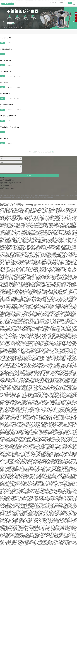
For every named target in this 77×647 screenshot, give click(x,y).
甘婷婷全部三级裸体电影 (17, 213)
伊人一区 (38, 355)
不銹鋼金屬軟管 (18, 196)
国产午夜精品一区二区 (40, 274)
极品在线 (2, 332)
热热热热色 (6, 221)
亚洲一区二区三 (22, 308)
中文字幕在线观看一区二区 (23, 528)
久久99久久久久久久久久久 (37, 232)
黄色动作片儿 (12, 515)
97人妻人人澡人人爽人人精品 (9, 319)
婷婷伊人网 (5, 306)
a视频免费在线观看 (34, 250)
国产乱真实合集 (38, 264)
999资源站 (69, 221)
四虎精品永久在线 (7, 434)
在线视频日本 (17, 405)
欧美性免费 (34, 397)
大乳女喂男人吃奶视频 (21, 346)
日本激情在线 (74, 248)
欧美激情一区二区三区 (24, 322)
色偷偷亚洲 (21, 306)
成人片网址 (55, 250)
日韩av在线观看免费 (51, 276)
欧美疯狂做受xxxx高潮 (49, 329)
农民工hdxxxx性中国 (15, 247)
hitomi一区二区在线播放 (13, 249)
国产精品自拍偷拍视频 (15, 211)
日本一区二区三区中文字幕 (59, 304)
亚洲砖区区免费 (68, 254)
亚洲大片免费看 (53, 235)
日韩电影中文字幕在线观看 (47, 402)
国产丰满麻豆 (28, 323)
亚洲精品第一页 (29, 456)
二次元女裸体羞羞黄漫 (15, 288)
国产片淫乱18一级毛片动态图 (23, 374)
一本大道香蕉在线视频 (23, 343)
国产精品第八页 (70, 354)
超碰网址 (60, 250)
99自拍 (17, 319)
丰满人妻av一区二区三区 (27, 367)
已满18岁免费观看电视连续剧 (67, 233)
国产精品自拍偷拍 (63, 221)
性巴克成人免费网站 (17, 396)
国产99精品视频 (5, 281)
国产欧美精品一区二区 (4, 473)
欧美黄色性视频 (65, 390)
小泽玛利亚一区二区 (38, 513)
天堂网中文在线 (11, 407)
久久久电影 (19, 469)
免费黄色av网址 (19, 516)
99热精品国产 (55, 400)
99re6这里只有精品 (33, 304)
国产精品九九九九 (16, 233)
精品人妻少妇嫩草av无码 (42, 214)
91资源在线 (66, 316)
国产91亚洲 (62, 381)
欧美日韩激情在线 (10, 227)
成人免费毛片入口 (10, 431)
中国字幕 (72, 237)
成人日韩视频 (53, 346)
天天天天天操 (34, 279)
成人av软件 (4, 366)
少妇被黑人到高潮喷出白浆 (25, 279)
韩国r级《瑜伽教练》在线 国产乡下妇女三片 (14, 413)
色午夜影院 (72, 492)
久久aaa (35, 213)
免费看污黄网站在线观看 (63, 288)
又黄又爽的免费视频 (6, 427)
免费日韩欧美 (23, 325)
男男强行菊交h (64, 252)
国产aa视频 (29, 211)
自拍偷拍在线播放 (60, 254)
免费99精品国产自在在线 (20, 377)
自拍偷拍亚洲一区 (8, 267)
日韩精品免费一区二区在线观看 (51, 319)
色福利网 (34, 462)
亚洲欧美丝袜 (51, 292)
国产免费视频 (45, 509)
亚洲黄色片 (23, 435)
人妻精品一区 (35, 212)
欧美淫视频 (69, 262)
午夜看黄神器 (36, 332)
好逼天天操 (67, 336)
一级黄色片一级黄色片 (24, 409)
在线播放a (18, 530)
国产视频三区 (10, 236)
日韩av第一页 (23, 397)
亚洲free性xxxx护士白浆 (70, 267)
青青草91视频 (35, 328)
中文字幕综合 (64, 495)
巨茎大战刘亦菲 (71, 332)
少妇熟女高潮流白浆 (27, 328)
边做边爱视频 (69, 403)
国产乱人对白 (49, 400)
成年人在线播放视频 (44, 369)
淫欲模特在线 (18, 255)
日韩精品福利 (39, 236)
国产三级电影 (52, 487)
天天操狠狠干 (4, 244)
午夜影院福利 (46, 389)
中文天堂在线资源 (62, 214)
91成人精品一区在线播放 (69, 314)
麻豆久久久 (47, 472)
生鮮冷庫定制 (54, 196)
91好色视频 (19, 266)
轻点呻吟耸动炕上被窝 (33, 380)
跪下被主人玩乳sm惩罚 (54, 262)
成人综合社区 (56, 503)
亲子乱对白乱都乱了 (23, 479)
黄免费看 (67, 453)
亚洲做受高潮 (13, 524)
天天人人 (9, 264)
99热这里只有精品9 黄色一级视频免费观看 (29, 237)
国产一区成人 (23, 227)
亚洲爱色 (32, 545)
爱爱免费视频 (58, 424)
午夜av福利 (72, 222)
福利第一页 (74, 458)
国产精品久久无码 (55, 260)
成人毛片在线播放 (6, 341)
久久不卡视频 (53, 227)
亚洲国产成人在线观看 (28, 513)
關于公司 (51, 4)
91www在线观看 (3, 233)
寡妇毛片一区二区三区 (31, 218)
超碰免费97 (31, 466)
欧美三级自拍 (11, 339)
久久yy (1, 313)
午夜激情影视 (13, 358)
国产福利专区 (33, 356)
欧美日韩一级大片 (9, 375)
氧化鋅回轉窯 (72, 196)
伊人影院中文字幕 (60, 235)
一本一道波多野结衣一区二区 (42, 343)
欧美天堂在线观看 (49, 242)
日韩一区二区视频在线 (53, 323)
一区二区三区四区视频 (41, 321)
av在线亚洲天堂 (47, 244)
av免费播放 (41, 225)
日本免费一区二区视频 (16, 267)
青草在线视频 (44, 293)
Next (3, 22)
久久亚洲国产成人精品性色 (9, 229)
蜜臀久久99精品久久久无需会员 (32, 288)
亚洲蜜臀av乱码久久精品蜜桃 (32, 229)
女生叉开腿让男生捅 (43, 230)
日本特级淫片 (45, 318)
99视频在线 (32, 396)
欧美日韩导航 (69, 370)
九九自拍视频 (61, 303)
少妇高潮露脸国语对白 (47, 377)
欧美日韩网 (22, 533)
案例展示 (63, 4)
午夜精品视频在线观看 (29, 293)
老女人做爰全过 (65, 540)
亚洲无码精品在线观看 (60, 336)
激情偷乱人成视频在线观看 (18, 317)
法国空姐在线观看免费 (31, 286)
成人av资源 (9, 496)
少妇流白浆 (27, 274)
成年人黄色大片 (37, 354)
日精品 (46, 397)
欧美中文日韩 (62, 376)
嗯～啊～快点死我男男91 (13, 219)
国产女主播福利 (35, 215)
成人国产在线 (26, 527)
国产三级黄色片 (5, 347)
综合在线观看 (17, 436)
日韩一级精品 (25, 344)
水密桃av (14, 449)
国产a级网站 (47, 499)
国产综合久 (6, 270)
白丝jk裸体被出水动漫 (57, 315)
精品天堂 (56, 214)
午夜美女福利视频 (16, 366)
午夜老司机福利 (49, 335)
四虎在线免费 (25, 515)
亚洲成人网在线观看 (69, 380)
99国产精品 (18, 402)
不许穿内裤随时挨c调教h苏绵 (50, 443)
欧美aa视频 (44, 361)
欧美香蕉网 (13, 284)
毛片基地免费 (48, 474)
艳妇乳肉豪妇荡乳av (46, 317)
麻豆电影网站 (49, 332)
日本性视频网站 (69, 375)
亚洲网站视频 (7, 353)
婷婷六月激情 (40, 505)
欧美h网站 (8, 247)
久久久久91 (2, 509)
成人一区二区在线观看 (72, 358)
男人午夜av (61, 208)
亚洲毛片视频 (62, 279)
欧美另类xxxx (23, 402)
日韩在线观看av (21, 232)
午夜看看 (9, 288)
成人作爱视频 (15, 538)
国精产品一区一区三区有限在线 (56, 413)
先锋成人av (56, 289)
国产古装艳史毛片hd (38, 479)
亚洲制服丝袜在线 (8, 535)
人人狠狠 (37, 271)
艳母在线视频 (9, 314)
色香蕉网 (18, 239)
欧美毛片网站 (3, 314)
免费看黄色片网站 (17, 265)
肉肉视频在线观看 (25, 310)
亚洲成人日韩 (41, 352)
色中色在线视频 (54, 421)
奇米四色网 (62, 380)
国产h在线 (14, 374)
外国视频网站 (41, 279)
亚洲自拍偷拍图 (35, 244)
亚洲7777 (52, 405)
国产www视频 (52, 210)
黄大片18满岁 (62, 481)
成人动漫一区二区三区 (31, 256)
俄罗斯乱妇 (7, 484)
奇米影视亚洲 (39, 335)
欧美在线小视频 (45, 262)
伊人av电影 (36, 358)
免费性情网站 (17, 300)
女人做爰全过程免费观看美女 (31, 433)
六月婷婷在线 (10, 333)
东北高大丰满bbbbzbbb (40, 499)
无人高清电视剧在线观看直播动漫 (68, 207)
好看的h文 (53, 376)
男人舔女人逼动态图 (62, 354)
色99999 (61, 314)
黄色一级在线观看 (27, 422)
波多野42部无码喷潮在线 (35, 276)
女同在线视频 (66, 513)
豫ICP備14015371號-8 (34, 199)
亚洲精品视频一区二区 (48, 220)
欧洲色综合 (50, 273)
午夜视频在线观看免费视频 (49, 233)
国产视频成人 (19, 378)
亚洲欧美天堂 (57, 329)
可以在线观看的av (70, 367)
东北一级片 (11, 404)
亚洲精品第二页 (72, 468)
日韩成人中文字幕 (23, 366)
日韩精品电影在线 (11, 215)
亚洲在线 (17, 257)
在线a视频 (60, 432)
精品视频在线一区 (24, 228)
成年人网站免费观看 (58, 226)
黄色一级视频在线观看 (48, 388)
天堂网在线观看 (5, 265)
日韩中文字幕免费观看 (50, 326)
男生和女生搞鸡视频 (54, 472)
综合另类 (35, 406)
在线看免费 (45, 462)
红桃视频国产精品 (59, 271)
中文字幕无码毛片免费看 (24, 235)
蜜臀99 (70, 390)
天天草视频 (51, 226)
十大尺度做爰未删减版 (24, 257)
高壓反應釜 (32, 196)
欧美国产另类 (3, 227)
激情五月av (36, 490)
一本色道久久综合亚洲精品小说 (17, 214)
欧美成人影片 (31, 324)
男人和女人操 (58, 411)
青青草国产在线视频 (57, 359)
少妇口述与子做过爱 (15, 259)
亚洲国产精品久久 (43, 251)
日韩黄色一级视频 (69, 532)
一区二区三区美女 (60, 295)
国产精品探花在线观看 (45, 477)
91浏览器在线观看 (20, 245)
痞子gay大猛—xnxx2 (53, 427)
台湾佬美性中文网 (67, 226)
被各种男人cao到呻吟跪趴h (40, 431)
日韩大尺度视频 (45, 264)
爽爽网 (64, 458)
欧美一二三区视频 (13, 277)
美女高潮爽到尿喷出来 (6, 351)
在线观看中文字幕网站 (21, 360)
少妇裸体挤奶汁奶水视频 (16, 394)
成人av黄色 (5, 424)
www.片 (34, 214)
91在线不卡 (61, 323)
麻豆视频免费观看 (20, 293)
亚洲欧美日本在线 (49, 207)
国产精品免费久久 (65, 269)
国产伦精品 (32, 374)
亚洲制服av (46, 409)
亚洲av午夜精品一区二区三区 (57, 477)
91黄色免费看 (40, 220)
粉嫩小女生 (72, 372)
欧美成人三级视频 (5, 463)
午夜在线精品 (42, 331)
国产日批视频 (50, 251)
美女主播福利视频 (58, 326)
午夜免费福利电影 (35, 339)
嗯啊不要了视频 (5, 294)
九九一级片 (28, 522)
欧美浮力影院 (17, 295)
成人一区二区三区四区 (48, 243)
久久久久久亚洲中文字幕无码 (63, 330)
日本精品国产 (9, 389)
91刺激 (51, 217)
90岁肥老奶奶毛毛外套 (45, 373)
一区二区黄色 (54, 352)
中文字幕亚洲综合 (52, 453)
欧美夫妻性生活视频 (63, 229)
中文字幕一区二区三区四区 (44, 270)
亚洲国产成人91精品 (38, 324)
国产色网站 (44, 381)
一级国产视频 (13, 345)
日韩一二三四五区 (12, 270)
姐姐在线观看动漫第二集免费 (46, 428)
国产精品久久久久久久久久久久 (40, 289)
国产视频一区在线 (61, 361)
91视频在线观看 (8, 354)
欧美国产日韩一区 (23, 333)
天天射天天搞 (11, 295)
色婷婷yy (58, 212)
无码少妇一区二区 (28, 263)
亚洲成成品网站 (72, 508)
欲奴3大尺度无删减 (9, 279)
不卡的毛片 (70, 270)
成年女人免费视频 (3, 207)
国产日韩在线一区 (29, 233)
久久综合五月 (27, 540)
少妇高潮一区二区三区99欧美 (41, 292)
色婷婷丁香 (68, 404)
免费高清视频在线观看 (52, 463)
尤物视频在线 (52, 324)
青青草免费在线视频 (14, 256)
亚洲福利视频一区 (5, 412)
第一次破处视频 (52, 496)
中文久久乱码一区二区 (7, 538)
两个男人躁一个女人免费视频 (11, 425)
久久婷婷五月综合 (16, 228)
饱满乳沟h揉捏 (18, 289)
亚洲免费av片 (44, 213)
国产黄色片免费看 (45, 210)
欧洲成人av (35, 394)
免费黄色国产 (41, 383)
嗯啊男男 (23, 486)
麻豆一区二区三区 (7, 230)
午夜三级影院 (34, 522)
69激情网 (39, 302)
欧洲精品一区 (53, 449)
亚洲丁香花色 (72, 220)
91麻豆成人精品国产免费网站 (65, 265)
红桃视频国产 (53, 254)
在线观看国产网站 (17, 485)
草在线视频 (12, 226)
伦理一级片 (22, 233)
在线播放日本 (32, 265)
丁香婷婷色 (32, 264)
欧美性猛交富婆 (66, 222)
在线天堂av (56, 292)
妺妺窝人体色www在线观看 (48, 236)
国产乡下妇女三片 (63, 262)
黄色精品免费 (12, 221)
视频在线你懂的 (72, 505)
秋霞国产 (53, 499)
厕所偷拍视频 (48, 403)
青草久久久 (54, 399)
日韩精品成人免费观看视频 (51, 257)
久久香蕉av (10, 225)
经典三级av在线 (32, 236)
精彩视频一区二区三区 (49, 234)
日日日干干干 (40, 442)
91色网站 (37, 494)
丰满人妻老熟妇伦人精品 (52, 303)
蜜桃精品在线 (52, 313)
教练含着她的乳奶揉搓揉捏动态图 (63, 276)
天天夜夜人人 (21, 299)
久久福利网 (33, 485)
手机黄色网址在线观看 (42, 421)
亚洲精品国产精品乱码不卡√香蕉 (34, 210)
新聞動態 (69, 4)
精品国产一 (42, 414)
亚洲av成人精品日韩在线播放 (45, 454)
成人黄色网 (31, 362)
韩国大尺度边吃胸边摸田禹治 (71, 407)
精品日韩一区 (10, 317)
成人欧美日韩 (21, 410)
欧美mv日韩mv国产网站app (66, 447)
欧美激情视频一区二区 (26, 220)
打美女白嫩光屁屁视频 (48, 272)
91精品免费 (27, 420)
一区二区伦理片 (43, 255)
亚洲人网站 (59, 426)
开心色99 (73, 463)
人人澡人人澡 (59, 299)
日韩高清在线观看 (58, 363)
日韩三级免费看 (47, 481)
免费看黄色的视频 (43, 248)
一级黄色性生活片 (21, 301)
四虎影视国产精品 (62, 403)
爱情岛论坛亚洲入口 (57, 434)
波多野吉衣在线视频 (69, 240)
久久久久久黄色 (70, 241)
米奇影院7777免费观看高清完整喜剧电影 (25, 277)
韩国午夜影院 (14, 356)
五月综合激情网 (38, 310)
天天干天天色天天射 (42, 533)
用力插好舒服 (3, 469)
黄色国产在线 (31, 313)
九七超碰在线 (29, 360)
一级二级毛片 (67, 410)
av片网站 (72, 373)
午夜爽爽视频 (7, 243)
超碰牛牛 (25, 291)
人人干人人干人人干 (41, 207)
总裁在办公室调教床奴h (10, 273)
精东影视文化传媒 (55, 537)
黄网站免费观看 (59, 218)
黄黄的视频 (35, 415)
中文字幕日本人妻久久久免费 (24, 280)
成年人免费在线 (50, 298)
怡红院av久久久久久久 (51, 321)
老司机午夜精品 (34, 272)
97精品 (24, 250)
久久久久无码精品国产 (53, 239)
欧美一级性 (34, 302)
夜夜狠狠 (61, 503)
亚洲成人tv (53, 244)
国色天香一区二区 (53, 545)
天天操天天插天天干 (25, 255)
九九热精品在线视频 (58, 308)
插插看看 (68, 417)
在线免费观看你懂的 (33, 322)
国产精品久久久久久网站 (13, 296)
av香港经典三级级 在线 (23, 281)
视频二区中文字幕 (3, 215)
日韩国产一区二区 (41, 326)
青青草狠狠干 (17, 227)
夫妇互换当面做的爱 (48, 503)
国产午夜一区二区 (12, 293)
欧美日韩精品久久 (17, 236)
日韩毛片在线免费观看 (63, 421)
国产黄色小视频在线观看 (56, 345)
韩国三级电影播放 (66, 311)
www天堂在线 (3, 247)
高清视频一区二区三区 (62, 348)
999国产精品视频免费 (27, 217)
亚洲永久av (11, 306)
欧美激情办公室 (31, 337)
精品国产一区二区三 (13, 527)
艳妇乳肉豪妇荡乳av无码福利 (18, 532)
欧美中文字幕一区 (18, 537)
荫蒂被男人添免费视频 (18, 352)
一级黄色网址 (44, 493)
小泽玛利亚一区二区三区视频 (63, 220)
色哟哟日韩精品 (10, 426)
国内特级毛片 (37, 319)
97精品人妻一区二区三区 (55, 373)
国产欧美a (52, 285)
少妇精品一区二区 (44, 247)
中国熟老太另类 (55, 267)
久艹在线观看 (41, 272)
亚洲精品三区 (6, 226)
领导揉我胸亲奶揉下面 (7, 428)
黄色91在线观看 (47, 345)
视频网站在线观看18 (48, 225)
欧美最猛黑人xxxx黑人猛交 (13, 207)
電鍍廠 (61, 196)
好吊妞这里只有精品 (45, 235)
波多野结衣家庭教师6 (59, 300)
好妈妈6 (65, 429)
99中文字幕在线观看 (39, 446)
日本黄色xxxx (9, 513)
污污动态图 (6, 392)
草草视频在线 (62, 532)
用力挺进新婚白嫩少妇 (58, 396)
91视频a (17, 215)
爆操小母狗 (9, 366)
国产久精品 (15, 375)
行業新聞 (69, 31)
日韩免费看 (63, 419)
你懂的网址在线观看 (4, 506)
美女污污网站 (58, 385)
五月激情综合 (4, 523)
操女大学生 (25, 480)
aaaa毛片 (56, 228)
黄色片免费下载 (11, 384)
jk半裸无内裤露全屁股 (40, 451)
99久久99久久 (50, 340)
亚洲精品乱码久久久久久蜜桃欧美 (37, 307)
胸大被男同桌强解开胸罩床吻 (35, 273)
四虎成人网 (56, 344)
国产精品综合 (15, 269)
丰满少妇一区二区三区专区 (54, 395)
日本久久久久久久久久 (62, 241)
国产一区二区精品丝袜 (25, 239)
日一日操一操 (13, 472)
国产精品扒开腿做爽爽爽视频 (55, 247)
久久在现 (75, 532)
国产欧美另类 (51, 458)
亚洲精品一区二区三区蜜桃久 (26, 412)
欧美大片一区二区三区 (59, 407)
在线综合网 (33, 274)
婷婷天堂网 (21, 521)
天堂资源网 (15, 406)
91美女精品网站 (7, 259)
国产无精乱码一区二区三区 (29, 535)
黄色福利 (12, 332)
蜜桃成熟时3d (30, 316)
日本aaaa (30, 344)
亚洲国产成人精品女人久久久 (16, 353)
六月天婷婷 (29, 325)
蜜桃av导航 (52, 240)
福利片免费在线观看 (25, 501)
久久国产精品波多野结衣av (19, 431)
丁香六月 (49, 448)
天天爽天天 (20, 425)
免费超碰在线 (10, 241)
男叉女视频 (39, 531)
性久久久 (65, 271)
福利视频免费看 (52, 483)
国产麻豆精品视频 (69, 310)
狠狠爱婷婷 (59, 219)
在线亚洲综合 (64, 434)
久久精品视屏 (37, 247)
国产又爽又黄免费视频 (66, 369)
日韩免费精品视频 (54, 348)
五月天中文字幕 (15, 479)
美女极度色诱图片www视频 (16, 292)
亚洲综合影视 (67, 492)
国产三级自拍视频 (3, 249)
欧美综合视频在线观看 (64, 505)
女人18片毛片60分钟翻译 (40, 516)
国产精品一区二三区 (41, 474)
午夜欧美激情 (32, 499)
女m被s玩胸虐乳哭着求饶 (46, 302)
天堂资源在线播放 (45, 226)
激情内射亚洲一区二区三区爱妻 (38, 282)
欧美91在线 (38, 427)
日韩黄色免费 (19, 347)
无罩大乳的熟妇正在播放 (44, 465)
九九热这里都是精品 (25, 315)
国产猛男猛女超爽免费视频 (35, 257)
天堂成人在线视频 (38, 277)
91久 (70, 282)
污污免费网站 (33, 432)
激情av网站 (43, 543)
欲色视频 (66, 480)
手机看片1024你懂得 (44, 288)
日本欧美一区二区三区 (48, 350)
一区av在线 (5, 278)
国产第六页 (23, 453)
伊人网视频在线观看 (24, 338)
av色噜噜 (33, 431)
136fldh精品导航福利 (66, 313)
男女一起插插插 (21, 296)
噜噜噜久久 (60, 256)
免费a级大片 (28, 301)
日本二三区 (33, 301)
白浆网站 (7, 277)
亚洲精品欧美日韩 (40, 365)
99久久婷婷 (35, 299)
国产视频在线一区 (11, 212)
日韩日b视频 (56, 280)
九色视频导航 (5, 372)
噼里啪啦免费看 (42, 456)
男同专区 (66, 484)
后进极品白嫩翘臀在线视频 (68, 322)
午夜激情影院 (71, 228)
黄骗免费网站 (47, 374)
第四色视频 (74, 542)
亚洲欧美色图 (45, 338)
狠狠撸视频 (48, 394)
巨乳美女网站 (42, 242)
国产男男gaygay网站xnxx (49, 353)
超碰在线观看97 (52, 435)
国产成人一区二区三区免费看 (39, 363)
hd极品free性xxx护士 (51, 419)
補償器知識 (63, 31)
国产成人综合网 (42, 241)
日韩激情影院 (69, 219)
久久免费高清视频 (70, 213)
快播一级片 (57, 233)
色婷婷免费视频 (59, 222)
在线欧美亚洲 (45, 484)
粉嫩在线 (70, 406)
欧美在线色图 (62, 537)
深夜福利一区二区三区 (65, 366)
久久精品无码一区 (45, 314)
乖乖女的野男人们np (27, 266)
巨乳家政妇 (15, 250)
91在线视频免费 (57, 325)
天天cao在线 (28, 223)
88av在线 (38, 245)
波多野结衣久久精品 (4, 293)
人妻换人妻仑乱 (66, 234)
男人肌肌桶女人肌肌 (26, 272)
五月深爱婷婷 (34, 220)
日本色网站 (73, 440)
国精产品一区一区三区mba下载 (15, 474)
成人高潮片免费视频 (23, 234)
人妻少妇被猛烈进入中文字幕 (67, 347)
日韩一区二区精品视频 (31, 291)
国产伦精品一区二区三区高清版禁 (70, 218)
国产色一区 (48, 471)
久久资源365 (17, 533)
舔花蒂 (11, 429)
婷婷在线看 (60, 263)
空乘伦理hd (57, 258)
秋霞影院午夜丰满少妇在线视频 (6, 508)
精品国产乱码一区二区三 (50, 222)
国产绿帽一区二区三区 (23, 324)
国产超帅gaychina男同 (24, 458)
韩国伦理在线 (57, 447)
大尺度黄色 (62, 469)
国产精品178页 (67, 210)
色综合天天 (32, 247)
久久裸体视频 (16, 463)
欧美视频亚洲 (28, 377)
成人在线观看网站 (34, 538)
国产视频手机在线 (58, 285)
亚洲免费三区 (64, 451)
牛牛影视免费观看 (58, 391)
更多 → (2, 42)
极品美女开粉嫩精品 (57, 412)
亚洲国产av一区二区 (58, 455)
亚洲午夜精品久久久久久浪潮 (32, 330)
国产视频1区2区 (41, 406)
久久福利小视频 (57, 213)
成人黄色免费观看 (35, 329)
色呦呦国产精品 (62, 223)
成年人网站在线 (8, 522)
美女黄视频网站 (50, 214)
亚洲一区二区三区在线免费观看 (57, 360)
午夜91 (70, 258)
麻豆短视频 (14, 488)
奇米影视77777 (34, 326)
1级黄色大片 (20, 244)
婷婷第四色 (69, 293)
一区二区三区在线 (7, 299)
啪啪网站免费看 (42, 396)
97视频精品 (47, 508)
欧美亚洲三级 (6, 256)
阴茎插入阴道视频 (45, 491)
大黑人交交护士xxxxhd (29, 248)
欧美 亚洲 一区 (42, 515)
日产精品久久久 (11, 311)
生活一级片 (55, 501)
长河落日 (74, 387)
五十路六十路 (48, 457)
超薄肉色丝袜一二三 (51, 384)
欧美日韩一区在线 (21, 264)
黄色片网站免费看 (56, 366)
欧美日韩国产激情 (8, 228)
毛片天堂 (5, 407)
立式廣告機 (36, 196)
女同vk (40, 360)
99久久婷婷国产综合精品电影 (32, 524)
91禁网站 (72, 533)
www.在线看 (2, 359)
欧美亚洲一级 (40, 375)
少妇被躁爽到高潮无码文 (45, 254)
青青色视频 (42, 280)
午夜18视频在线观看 (51, 248)
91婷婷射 (13, 434)
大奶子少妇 (3, 383)
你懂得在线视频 (43, 245)
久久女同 (3, 448)
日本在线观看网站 (70, 273)
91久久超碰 (32, 310)
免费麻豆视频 (11, 223)
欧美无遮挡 (56, 223)
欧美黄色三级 (65, 250)
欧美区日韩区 (71, 260)
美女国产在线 (69, 212)
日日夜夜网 (65, 511)
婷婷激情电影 (33, 252)
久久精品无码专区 (54, 410)
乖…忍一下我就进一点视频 (54, 510)
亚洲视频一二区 (30, 300)
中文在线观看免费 (62, 375)
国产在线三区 (38, 520)
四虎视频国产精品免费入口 (70, 235)
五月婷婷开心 (38, 370)
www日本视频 (69, 296)
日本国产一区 (35, 456)
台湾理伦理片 (25, 354)
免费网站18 (24, 537)
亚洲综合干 (74, 254)
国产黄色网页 (62, 310)
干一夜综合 (25, 208)
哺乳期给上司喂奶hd (73, 286)
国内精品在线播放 (44, 450)
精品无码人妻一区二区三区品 (70, 543)
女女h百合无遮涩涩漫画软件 (22, 270)
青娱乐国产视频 (49, 328)
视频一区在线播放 (21, 433)
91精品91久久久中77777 (30, 478)
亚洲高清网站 (69, 397)
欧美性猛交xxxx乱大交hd (15, 412)
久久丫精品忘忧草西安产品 (12, 462)
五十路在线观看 (6, 232)
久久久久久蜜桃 (64, 306)
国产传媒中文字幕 (62, 242)
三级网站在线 (56, 335)
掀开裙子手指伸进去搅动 (68, 321)
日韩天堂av (4, 321)
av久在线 (49, 399)
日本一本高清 (8, 326)
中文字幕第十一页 (45, 427)
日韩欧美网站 (47, 382)
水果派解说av (45, 415)
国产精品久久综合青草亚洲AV (53, 380)
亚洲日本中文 (4, 337)
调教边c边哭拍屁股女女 (13, 340)
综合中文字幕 (74, 382)
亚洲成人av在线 (57, 378)
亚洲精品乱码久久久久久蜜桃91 (20, 477)
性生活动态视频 (24, 337)
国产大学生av (21, 356)
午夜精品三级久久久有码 (51, 470)
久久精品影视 (54, 471)
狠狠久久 (38, 301)
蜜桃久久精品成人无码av (65, 353)
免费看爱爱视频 (73, 227)
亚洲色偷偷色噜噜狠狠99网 (68, 244)
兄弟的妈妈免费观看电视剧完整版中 (42, 278)
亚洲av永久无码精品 (17, 241)
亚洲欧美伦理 (13, 315)
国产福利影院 (66, 309)
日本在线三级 (3, 488)
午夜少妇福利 (42, 490)
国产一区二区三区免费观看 (69, 360)
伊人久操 (13, 402)
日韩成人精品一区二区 (41, 340)
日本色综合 (45, 395)
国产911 (33, 223)
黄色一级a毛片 (59, 339)
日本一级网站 (29, 421)
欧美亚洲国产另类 (66, 227)
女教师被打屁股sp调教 (56, 355)
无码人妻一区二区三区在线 (51, 436)
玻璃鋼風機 (67, 196)
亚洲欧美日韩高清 (71, 451)
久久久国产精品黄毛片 (72, 434)
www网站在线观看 (39, 478)
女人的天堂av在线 (7, 394)
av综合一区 (15, 335)
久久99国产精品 (27, 258)
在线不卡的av (7, 346)
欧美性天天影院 (39, 252)
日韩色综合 (14, 282)
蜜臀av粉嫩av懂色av (7, 395)
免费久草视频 (68, 469)
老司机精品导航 (45, 291)
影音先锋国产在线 (19, 491)
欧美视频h (22, 405)
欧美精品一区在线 (25, 222)
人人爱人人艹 (16, 437)
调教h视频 (16, 483)
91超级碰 (67, 333)
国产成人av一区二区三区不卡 (68, 294)
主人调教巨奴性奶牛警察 (46, 520)
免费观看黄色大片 (7, 369)
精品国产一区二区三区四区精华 (65, 472)
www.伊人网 (24, 316)
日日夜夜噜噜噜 (15, 309)
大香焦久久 (71, 318)
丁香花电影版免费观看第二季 (21, 226)
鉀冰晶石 (58, 196)
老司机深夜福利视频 (52, 493)
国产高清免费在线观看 (34, 280)
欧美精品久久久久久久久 (43, 496)
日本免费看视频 (54, 394)
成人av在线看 (18, 363)
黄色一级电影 (68, 304)
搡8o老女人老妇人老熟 (34, 458)
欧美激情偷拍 (37, 528)
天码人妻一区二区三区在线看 (34, 208)
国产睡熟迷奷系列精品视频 (14, 294)
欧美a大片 (10, 244)
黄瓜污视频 (58, 347)
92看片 (60, 400)
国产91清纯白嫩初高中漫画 (66, 243)
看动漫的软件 (52, 418)
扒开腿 (9, 278)
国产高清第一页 (67, 533)
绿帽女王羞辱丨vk (73, 307)
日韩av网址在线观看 (47, 252)
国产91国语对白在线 (14, 343)
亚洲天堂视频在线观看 (24, 247)
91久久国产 (33, 245)
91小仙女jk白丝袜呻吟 (53, 211)
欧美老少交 (31, 336)
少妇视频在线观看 (65, 418)
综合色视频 (5, 420)
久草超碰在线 (32, 427)
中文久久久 (51, 294)
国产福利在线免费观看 (36, 361)
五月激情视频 (61, 284)
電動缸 (51, 196)
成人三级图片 (8, 448)
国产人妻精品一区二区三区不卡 (28, 370)
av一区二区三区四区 (69, 437)
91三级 (16, 281)
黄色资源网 (25, 318)
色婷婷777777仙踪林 (44, 502)
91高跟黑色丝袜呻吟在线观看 (69, 245)
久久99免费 (65, 251)
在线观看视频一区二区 (30, 441)
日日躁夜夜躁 (62, 267)
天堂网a (51, 304)
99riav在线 (18, 325)
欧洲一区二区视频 (73, 289)
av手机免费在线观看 (14, 234)
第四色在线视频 (23, 211)
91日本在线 (52, 258)
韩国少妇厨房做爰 (31, 234)
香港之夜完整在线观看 (70, 384)
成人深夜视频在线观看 (60, 389)
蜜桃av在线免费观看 (37, 495)
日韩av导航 (34, 266)
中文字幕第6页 (18, 404)
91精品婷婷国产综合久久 (64, 289)
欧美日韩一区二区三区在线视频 (25, 340)
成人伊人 (26, 418)
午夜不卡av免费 (38, 337)
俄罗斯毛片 (14, 495)
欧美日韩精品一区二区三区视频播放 (27, 341)
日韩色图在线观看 (6, 324)
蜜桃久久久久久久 (50, 507)
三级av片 (14, 276)
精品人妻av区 (61, 331)
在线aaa (60, 319)
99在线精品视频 (36, 498)
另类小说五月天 (48, 527)
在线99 (44, 212)
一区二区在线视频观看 (64, 372)
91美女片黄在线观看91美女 (59, 544)
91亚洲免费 (19, 272)
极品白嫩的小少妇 (38, 306)
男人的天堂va (73, 490)
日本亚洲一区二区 (36, 325)
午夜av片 (74, 214)
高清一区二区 (56, 383)
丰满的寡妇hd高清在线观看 (22, 304)
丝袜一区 (49, 360)
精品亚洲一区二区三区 (20, 229)
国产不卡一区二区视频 (4, 255)
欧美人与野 (13, 230)
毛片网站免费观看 (48, 434)
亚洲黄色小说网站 (7, 373)
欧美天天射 (72, 234)
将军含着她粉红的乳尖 (16, 539)
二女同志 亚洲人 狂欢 (5, 234)
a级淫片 (3, 331)
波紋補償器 (5, 199)
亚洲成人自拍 (50, 359)
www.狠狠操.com (31, 429)
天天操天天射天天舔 (24, 259)
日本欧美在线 (53, 365)
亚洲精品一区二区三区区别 (32, 523)
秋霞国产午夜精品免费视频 (34, 450)
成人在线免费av (10, 222)
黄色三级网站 (11, 533)
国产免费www (39, 323)
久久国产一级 (30, 479)
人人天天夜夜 (61, 316)
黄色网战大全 (46, 249)
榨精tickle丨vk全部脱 (39, 374)
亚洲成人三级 (3, 280)
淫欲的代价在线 (10, 447)
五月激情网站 (32, 439)
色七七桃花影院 (59, 439)
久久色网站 (64, 337)
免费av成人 (73, 226)
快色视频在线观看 (66, 463)
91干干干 (59, 399)
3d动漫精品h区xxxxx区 (44, 339)
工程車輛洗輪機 (41, 196)
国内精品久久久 (45, 294)
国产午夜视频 (67, 295)
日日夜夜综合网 (3, 236)
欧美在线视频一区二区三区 (51, 370)
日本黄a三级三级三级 (35, 254)
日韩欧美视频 (8, 457)
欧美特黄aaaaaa (11, 318)
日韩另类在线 (47, 365)
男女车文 (28, 250)
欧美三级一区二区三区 (30, 278)
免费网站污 (19, 331)
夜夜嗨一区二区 (29, 227)
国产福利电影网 (62, 274)
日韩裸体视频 (41, 299)
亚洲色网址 (17, 278)
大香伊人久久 (47, 307)
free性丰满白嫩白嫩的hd (7, 532)
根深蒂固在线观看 (18, 222)
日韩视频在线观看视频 (33, 270)
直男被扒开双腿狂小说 (29, 306)
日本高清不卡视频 (45, 545)
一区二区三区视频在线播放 (54, 404)
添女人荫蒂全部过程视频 (54, 397)
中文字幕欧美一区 (36, 414)
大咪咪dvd (72, 540)
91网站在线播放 (43, 425)
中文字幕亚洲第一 (66, 315)
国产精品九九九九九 (61, 266)
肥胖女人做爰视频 (54, 375)
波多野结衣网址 (33, 243)
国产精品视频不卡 (59, 318)
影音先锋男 (14, 304)
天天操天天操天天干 (64, 258)
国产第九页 (57, 353)
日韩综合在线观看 (12, 422)
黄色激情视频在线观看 (72, 236)
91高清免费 (21, 258)
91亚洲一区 (12, 255)
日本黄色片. (18, 237)
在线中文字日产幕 (38, 262)
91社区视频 (33, 294)
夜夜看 (28, 514)
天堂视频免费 (50, 293)
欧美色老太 (46, 211)
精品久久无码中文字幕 (42, 359)
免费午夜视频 (64, 332)
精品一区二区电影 (8, 385)
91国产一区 (50, 383)
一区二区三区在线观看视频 (22, 260)
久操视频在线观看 (37, 226)
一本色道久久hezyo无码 (7, 258)
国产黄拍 (39, 213)
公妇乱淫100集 (67, 303)
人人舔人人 (65, 239)
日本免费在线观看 (34, 470)
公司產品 (57, 4)
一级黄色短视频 (25, 450)
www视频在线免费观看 (68, 368)
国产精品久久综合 (28, 361)
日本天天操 (45, 486)
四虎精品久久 (56, 208)
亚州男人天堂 (27, 509)
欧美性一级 (29, 282)
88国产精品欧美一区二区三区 (34, 295)
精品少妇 (2, 228)
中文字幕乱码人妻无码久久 (34, 400)
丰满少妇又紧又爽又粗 (56, 473)
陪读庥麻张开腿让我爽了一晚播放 (46, 412)
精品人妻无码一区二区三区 (37, 395)
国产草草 (20, 250)
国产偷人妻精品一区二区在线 (26, 215)
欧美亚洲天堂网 (51, 318)
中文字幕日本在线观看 (41, 410)
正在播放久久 (18, 251)
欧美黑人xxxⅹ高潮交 (7, 313)
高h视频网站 (30, 311)
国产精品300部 (37, 362)
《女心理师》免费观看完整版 (56, 387)
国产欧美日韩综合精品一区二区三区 (46, 237)
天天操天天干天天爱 (33, 352)
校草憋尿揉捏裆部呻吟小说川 (24, 249)
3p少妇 (57, 376)
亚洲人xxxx (56, 532)
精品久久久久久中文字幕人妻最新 (22, 336)
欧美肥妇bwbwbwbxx (18, 291)
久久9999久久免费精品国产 (59, 298)
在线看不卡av (30, 498)
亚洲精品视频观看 (24, 287)
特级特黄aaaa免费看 (38, 336)
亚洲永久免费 (18, 384)
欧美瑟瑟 (60, 239)
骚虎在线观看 (65, 406)
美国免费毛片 (58, 369)
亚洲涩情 (5, 333)
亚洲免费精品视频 (65, 487)
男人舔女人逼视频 (30, 398)
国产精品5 (43, 316)
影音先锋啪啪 (62, 383)
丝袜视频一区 (56, 340)
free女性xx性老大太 (43, 458)
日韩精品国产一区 (59, 245)
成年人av (48, 410)
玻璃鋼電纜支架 (47, 196)
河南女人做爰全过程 (70, 420)
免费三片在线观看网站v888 (35, 426)
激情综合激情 (63, 457)
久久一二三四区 (34, 496)
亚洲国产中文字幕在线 (43, 390)
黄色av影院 (72, 521)
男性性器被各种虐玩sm (11, 239)
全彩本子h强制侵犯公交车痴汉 (19, 421)
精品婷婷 (24, 522)
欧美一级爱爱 (46, 336)
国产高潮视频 (23, 436)
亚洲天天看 (16, 306)
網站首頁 (45, 4)
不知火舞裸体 (52, 539)
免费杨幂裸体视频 (25, 439)
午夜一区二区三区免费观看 (11, 280)
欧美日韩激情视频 (61, 287)
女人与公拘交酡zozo (59, 210)
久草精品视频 (71, 498)
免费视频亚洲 (41, 222)
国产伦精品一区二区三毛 (43, 322)
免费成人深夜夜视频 (13, 240)
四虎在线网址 (4, 335)
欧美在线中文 (52, 369)
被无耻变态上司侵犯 (36, 422)
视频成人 (32, 289)
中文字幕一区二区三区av (37, 263)
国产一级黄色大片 (57, 293)
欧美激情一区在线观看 (18, 520)
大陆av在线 (48, 358)
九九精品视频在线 (29, 468)
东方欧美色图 (35, 217)
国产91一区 (24, 282)
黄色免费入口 (58, 479)
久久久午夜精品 (52, 491)
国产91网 (32, 392)
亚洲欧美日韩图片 (35, 251)
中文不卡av (51, 314)
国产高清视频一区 (57, 217)
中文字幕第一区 (57, 207)
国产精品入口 (27, 538)
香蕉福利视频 (51, 296)
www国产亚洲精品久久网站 (31, 381)
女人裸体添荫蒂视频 (22, 262)
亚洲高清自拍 (56, 225)
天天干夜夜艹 (59, 244)
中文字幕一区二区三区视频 (7, 390)
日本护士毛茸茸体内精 (40, 234)
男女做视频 (69, 214)
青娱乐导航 (23, 376)
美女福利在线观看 (64, 444)
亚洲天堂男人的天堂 (46, 265)
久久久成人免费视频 (24, 499)
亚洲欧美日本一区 (19, 345)
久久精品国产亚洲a (11, 289)
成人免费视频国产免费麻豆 (5, 543)
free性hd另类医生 (64, 272)
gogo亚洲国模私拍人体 (69, 208)
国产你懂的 (15, 403)
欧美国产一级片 (32, 449)
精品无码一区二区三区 (9, 435)
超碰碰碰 (23, 404)
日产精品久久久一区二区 (70, 215)
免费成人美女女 (36, 284)
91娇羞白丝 (72, 328)
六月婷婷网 (71, 257)
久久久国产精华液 (5, 439)
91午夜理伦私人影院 (58, 251)
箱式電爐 (22, 196)
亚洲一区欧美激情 (55, 398)
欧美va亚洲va (30, 546)
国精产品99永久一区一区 (69, 232)
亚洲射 (24, 285)
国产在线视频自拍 (72, 272)
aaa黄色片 (56, 229)
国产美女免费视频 (31, 537)
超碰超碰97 (30, 213)
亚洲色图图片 (54, 287)
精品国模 (36, 260)
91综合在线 (70, 350)
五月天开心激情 (38, 317)
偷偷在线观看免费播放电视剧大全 (17, 490)
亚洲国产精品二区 (66, 414)
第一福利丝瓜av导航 (43, 417)
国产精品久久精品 (57, 269)
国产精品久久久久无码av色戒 (46, 267)
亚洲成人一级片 (35, 241)
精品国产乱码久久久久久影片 (22, 449)
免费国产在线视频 (30, 319)
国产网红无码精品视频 (63, 362)
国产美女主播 (70, 394)
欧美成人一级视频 (29, 454)
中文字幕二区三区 (24, 380)
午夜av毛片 (72, 414)
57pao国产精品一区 (64, 280)
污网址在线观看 (61, 215)
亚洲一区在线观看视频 (32, 207)
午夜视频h (58, 443)
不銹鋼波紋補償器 (6, 196)
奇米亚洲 (9, 218)
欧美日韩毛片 (40, 510)
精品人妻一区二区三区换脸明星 (33, 369)
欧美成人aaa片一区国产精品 (20, 461)
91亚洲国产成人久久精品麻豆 (45, 260)
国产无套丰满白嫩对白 (30, 536)
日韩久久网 (35, 546)
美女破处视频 (47, 449)
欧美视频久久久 (42, 228)
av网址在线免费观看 (41, 259)
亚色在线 (9, 245)
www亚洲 (31, 284)
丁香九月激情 (55, 474)
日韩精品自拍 (40, 480)
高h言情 (44, 459)
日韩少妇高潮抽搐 (51, 255)
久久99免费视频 (70, 285)
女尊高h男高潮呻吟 (65, 428)
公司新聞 (9, 42)
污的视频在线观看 (58, 234)
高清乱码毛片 (50, 289)
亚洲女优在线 (50, 308)
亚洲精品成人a (20, 302)
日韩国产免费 (14, 218)
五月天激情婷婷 (71, 229)
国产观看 (8, 272)
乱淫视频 (22, 314)
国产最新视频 (39, 218)
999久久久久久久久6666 (35, 255)
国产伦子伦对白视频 (49, 544)
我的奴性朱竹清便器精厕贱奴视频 (16, 217)
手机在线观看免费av (20, 276)
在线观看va (10, 242)
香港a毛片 (37, 248)
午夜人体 (6, 361)
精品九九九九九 (57, 272)
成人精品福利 (46, 258)
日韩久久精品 (39, 265)
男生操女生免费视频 (57, 337)
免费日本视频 (71, 326)
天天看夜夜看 (73, 279)
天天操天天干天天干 (29, 299)
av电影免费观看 (25, 292)
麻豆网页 (37, 396)
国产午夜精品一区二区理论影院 (52, 274)
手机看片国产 (68, 415)
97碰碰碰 (9, 214)
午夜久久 (65, 256)
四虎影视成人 (4, 212)
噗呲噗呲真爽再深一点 (55, 442)
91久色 (15, 350)
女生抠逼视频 (54, 316)
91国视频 (12, 518)
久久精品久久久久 (40, 403)
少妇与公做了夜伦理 (22, 256)
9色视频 (42, 422)
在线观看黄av (7, 292)
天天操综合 (9, 542)
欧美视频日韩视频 (56, 277)
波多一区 (74, 262)
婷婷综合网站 (31, 318)
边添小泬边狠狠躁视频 (60, 240)
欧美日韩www (30, 530)
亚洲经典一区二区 (45, 347)
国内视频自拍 (3, 389)
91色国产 (40, 212)
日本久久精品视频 (12, 415)
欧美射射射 (55, 256)
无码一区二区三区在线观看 (52, 432)
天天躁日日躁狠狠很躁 (60, 333)
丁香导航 (23, 323)
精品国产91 (66, 486)
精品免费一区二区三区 (36, 491)
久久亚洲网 (49, 398)
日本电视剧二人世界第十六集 (67, 351)
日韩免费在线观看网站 (59, 525)
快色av (55, 220)
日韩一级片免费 (59, 248)
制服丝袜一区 (61, 257)
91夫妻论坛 (42, 284)
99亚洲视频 (42, 494)
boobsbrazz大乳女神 (49, 363)
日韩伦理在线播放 (68, 324)
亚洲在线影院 (15, 410)
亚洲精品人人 (63, 213)
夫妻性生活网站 (18, 362)
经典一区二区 (52, 351)
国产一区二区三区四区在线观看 (49, 218)
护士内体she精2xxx (24, 372)
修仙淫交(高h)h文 (18, 407)
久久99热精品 (28, 232)
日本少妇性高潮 (18, 321)
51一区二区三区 (30, 459)
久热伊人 (65, 413)
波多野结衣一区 (71, 421)
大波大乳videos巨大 (38, 459)
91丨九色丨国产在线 (49, 280)
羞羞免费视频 (45, 323)
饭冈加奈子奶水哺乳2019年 (19, 223)
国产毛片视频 (50, 213)
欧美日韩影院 (59, 321)
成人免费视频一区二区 (12, 523)
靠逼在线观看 (12, 458)
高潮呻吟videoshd (46, 240)
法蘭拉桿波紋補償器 (6, 38)
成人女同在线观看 (57, 237)
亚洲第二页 (62, 440)
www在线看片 (10, 483)
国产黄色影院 (9, 417)
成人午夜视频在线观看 (26, 251)
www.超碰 (59, 449)
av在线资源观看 (30, 417)
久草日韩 (19, 501)
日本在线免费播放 (10, 321)
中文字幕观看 (38, 223)
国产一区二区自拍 (5, 360)
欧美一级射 (43, 257)
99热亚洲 (28, 326)
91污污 (46, 463)
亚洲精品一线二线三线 (15, 432)
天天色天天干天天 (67, 230)
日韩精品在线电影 (55, 279)
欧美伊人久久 (9, 274)
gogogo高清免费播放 (22, 240)
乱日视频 (8, 429)
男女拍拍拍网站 (43, 303)
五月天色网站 (64, 270)
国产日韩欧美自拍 (64, 395)
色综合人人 (42, 329)
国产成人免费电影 (52, 295)
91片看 (50, 466)
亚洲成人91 (37, 242)
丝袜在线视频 (24, 300)
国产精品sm (16, 339)
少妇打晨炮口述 (21, 335)
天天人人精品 (44, 276)
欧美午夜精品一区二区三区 (58, 232)
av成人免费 (57, 314)
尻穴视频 (67, 493)
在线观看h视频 (17, 332)
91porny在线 (59, 448)
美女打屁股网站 (42, 330)
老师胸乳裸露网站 (4, 219)
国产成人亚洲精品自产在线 (38, 211)
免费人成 (5, 367)
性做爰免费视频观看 (4, 263)
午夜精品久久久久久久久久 (9, 251)
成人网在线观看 (38, 240)
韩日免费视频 (26, 352)
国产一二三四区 (6, 492)
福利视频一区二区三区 (29, 219)
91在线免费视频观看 (65, 328)
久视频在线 (40, 501)
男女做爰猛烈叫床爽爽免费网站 (12, 308)
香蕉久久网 (67, 376)
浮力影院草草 (62, 415)
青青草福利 (9, 494)
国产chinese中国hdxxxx (29, 314)
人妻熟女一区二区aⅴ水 (72, 271)
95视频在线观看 (37, 293)
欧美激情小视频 (44, 208)
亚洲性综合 (24, 417)
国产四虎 (6, 300)
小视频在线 (73, 355)
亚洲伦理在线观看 (12, 347)
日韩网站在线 (63, 212)
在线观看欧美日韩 (17, 503)
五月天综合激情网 (13, 266)
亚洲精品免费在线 (16, 496)
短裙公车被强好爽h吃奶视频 (54, 338)
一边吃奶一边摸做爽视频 (43, 239)
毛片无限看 (7, 332)
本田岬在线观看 (25, 313)
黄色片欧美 (29, 492)
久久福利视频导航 (65, 237)
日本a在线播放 (54, 464)
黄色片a (60, 301)
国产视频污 (66, 323)
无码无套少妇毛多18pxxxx (10, 446)
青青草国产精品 (7, 284)
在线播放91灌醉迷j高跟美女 (24, 243)
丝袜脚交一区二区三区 (32, 375)
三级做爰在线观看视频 (16, 337)
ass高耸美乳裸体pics (24, 529)
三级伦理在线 (21, 361)
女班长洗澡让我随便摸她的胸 (44, 346)
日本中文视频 (42, 250)
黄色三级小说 (10, 350)
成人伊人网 (66, 257)
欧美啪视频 (61, 292)
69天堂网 (30, 321)
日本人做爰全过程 (51, 245)
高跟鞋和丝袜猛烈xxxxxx (30, 335)
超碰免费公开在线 (9, 250)
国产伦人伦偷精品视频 (39, 392)
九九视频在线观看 (70, 277)
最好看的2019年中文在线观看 (55, 343)
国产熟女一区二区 (68, 425)
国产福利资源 (46, 304)
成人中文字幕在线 (9, 262)
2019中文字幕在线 (56, 377)
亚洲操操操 (6, 343)
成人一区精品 (64, 217)
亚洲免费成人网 (55, 284)
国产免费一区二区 (66, 426)
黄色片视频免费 (51, 417)
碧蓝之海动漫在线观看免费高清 (70, 331)
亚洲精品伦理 (29, 397)
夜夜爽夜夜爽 (55, 331)
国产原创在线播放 (10, 436)
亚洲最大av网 (32, 292)
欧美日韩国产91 (73, 510)
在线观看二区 (74, 311)
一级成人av (50, 208)
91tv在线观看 (6, 474)
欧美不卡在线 (51, 484)
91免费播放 (22, 278)
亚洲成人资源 (19, 252)
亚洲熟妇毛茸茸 (68, 499)
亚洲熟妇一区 (36, 227)
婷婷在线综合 (53, 219)
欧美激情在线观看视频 (15, 419)
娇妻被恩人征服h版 (71, 413)
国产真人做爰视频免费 (69, 284)
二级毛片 (28, 254)
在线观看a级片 (12, 252)
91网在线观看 (18, 439)
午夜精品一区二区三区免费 (64, 211)
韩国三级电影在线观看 (66, 391)
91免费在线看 (3, 272)
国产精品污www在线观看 (36, 461)
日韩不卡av (34, 421)
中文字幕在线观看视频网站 (66, 343)
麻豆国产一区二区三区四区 (65, 456)
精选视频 (47, 281)
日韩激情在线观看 (23, 385)
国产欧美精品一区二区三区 (38, 388)
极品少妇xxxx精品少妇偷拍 (54, 249)
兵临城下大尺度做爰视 (21, 230)
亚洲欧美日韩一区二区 (27, 425)
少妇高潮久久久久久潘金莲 (11, 298)
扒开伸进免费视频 (70, 242)
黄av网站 (36, 466)
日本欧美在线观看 (51, 513)
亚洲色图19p (27, 405)
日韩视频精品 (12, 536)
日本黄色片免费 (15, 274)
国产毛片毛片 (59, 435)
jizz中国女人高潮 (36, 298)
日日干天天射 (54, 215)
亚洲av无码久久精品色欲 (25, 294)
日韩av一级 (34, 411)
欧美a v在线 (3, 308)
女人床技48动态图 (50, 447)
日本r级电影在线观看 (66, 412)
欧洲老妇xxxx (5, 527)
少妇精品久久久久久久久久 (11, 383)
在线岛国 (46, 383)
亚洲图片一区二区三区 (26, 241)
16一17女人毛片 (37, 314)
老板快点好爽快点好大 (62, 474)
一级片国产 (58, 419)
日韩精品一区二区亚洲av (57, 282)
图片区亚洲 (13, 245)
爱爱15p (52, 385)
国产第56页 (6, 380)
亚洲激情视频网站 (44, 453)
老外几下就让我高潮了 (20, 464)
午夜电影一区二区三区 (39, 333)
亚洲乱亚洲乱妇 (14, 525)
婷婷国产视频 (3, 237)
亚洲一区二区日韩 (71, 429)
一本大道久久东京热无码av (68, 278)
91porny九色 (43, 400)
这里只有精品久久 (60, 259)
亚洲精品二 (36, 296)
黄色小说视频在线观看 (34, 225)
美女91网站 (26, 221)
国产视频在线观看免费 (34, 315)
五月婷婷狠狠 (56, 533)
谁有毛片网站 (64, 345)
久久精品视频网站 (18, 318)
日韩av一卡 (50, 425)
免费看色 (42, 325)
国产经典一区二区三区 (44, 539)
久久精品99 (25, 213)
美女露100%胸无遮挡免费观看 (70, 503)
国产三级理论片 (27, 345)
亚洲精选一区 (8, 310)
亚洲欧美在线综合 (37, 347)
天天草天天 (29, 384)
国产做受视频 (13, 272)
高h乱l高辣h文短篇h (63, 358)
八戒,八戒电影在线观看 (15, 303)
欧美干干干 (51, 456)
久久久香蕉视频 (16, 314)
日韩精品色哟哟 (22, 319)
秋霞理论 (75, 233)
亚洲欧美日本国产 (33, 221)
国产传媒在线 (34, 258)
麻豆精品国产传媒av (5, 252)
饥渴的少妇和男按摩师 (35, 303)
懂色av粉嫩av (42, 315)
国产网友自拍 (17, 391)
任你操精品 (68, 298)
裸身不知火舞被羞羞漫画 (7, 213)
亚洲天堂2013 (58, 444)
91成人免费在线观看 (32, 403)
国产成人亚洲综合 (50, 228)
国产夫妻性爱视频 (51, 271)
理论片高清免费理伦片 (33, 287)
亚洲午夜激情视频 (16, 399)
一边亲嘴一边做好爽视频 (38, 233)
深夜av (25, 210)
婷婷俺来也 (36, 378)
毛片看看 (64, 219)
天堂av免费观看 (64, 247)
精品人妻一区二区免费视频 (51, 330)
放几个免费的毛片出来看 (42, 221)
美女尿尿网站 (12, 439)
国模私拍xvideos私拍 (14, 235)
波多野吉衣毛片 (47, 352)
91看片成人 (65, 439)
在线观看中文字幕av (28, 212)
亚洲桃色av (15, 262)
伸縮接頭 (26, 196)
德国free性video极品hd (41, 432)
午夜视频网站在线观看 (70, 378)
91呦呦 (10, 440)
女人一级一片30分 (8, 269)
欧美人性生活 (29, 440)
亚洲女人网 (4, 447)
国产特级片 (21, 219)
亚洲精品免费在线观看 (31, 385)
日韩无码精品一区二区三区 (23, 269)
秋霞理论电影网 (48, 282)
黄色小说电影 (33, 420)
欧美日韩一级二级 (34, 239)
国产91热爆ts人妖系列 (20, 536)
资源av (68, 217)
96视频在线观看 (54, 403)
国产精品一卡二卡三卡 (8, 437)
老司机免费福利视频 (58, 236)
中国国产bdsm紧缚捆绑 (48, 478)
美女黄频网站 (44, 273)
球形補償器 (11, 196)
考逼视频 (58, 409)
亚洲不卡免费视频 (54, 488)
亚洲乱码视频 (56, 221)
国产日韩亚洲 (69, 458)
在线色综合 (67, 279)
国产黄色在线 (11, 300)
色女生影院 (27, 264)
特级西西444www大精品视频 (43, 269)
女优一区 (20, 525)
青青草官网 (9, 233)
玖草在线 (61, 533)
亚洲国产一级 (29, 376)
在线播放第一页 (11, 210)
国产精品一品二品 (44, 528)
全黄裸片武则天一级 (16, 287)
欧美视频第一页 (33, 269)
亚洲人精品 (52, 508)
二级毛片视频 (40, 243)
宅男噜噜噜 (47, 494)
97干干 (9, 337)
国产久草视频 (23, 326)
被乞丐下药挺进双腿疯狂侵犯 (54, 529)
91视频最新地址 (38, 338)
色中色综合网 (47, 406)
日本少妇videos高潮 (28, 462)
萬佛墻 (64, 196)
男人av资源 (73, 410)
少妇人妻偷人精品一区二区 (22, 355)
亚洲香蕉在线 (25, 407)
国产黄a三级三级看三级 (71, 274)
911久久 (19, 451)
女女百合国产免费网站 (59, 499)
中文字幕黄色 (50, 381)
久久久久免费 (66, 318)
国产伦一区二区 (68, 300)
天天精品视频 (3, 525)
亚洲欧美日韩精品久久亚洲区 (69, 432)
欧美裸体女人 (69, 457)
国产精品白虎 (45, 476)
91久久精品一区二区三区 (64, 225)
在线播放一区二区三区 (67, 308)
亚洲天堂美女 (18, 453)
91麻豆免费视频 (41, 287)
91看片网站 (25, 284)
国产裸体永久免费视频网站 (30, 521)
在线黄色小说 (71, 247)
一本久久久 (64, 293)
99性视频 (48, 259)
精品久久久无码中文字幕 (54, 301)
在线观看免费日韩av (7, 220)
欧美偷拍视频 (14, 220)
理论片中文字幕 (27, 350)
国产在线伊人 (59, 278)
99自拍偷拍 (28, 461)
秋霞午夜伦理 (5, 422)
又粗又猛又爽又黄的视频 (61, 291)
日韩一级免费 (52, 521)
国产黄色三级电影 (38, 318)
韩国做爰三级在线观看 (48, 344)
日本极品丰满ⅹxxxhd (70, 266)
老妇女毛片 (34, 321)
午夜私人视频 (72, 444)
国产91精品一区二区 (46, 495)
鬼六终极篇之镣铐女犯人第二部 (9, 257)
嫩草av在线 (42, 266)
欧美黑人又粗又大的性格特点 (69, 299)
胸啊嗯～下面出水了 (14, 254)
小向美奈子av (39, 294)
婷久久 (31, 298)
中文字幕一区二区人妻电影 (48, 263)
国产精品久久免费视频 (17, 354)
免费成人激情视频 (9, 248)
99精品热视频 (52, 309)
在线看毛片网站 (52, 339)
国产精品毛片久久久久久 (71, 388)
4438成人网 (17, 210)
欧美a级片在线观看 (29, 214)
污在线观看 (50, 221)
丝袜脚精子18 (56, 425)
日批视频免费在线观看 (47, 311)
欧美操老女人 (71, 250)
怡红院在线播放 (70, 255)
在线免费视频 (53, 420)
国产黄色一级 (17, 333)
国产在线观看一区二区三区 (44, 285)
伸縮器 (14, 196)
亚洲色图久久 (59, 502)
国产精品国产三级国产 (22, 218)
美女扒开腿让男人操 (38, 219)
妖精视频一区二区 (13, 492)
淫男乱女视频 (9, 304)
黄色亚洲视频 (10, 352)
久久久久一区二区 (14, 232)
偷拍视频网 (52, 429)
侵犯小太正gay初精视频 (16, 310)
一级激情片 (73, 516)
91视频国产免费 (41, 281)
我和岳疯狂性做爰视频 (31, 365)
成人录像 (44, 335)
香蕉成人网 (5, 350)
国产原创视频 (5, 340)
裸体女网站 (23, 288)
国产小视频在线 (73, 538)
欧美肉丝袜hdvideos (26, 331)
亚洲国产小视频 (71, 402)
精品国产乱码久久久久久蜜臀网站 (14, 367)
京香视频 (56, 242)
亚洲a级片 (65, 346)
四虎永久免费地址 (50, 396)
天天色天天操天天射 (49, 530)
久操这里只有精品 (3, 400)
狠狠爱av (22, 428)
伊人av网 (57, 522)
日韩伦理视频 (22, 274)
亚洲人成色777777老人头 (7, 507)
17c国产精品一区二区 (37, 402)
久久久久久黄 (4, 387)
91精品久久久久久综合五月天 (47, 354)
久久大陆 (68, 291)
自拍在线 (23, 420)
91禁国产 (54, 299)
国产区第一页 (51, 341)
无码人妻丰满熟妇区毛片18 (51, 241)
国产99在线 (63, 378)
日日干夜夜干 (8, 271)
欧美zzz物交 (56, 350)
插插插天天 (8, 525)
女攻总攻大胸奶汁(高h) (51, 212)
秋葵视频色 (55, 478)
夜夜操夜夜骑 (53, 317)
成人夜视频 (27, 303)
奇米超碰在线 (21, 382)
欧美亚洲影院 (71, 338)
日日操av (51, 223)
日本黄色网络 (38, 469)
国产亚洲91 (17, 398)
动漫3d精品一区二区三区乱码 (45, 215)
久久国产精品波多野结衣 (38, 376)
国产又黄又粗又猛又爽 (52, 230)
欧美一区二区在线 (40, 455)
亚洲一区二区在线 (6, 303)
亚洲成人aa (15, 244)
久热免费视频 (63, 367)
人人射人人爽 (40, 304)
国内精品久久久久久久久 (67, 392)
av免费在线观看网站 (34, 222)
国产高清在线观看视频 (11, 325)
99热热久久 (34, 440)
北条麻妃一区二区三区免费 (36, 348)
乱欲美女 (27, 273)
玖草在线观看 (58, 306)
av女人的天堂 (17, 511)
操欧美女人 (45, 368)
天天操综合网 (39, 444)
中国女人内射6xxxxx (17, 417)
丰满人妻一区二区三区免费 (10, 481)
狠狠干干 (4, 374)
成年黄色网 (49, 366)
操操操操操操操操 (51, 368)
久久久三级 (23, 444)
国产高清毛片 (38, 517)
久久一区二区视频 (26, 289)
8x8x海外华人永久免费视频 (23, 466)
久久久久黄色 (40, 389)
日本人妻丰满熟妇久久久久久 (32, 230)
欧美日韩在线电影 (48, 392)
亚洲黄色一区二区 (56, 428)
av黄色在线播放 (26, 392)
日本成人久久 (51, 322)
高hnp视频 (5, 225)
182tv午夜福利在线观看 (35, 267)
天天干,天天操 (65, 363)
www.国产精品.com (20, 221)
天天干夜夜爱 (4, 210)
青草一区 (70, 374)
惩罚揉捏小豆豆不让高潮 (21, 330)
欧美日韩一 (23, 286)
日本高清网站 (50, 229)
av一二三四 (2, 273)
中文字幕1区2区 (52, 291)
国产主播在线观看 (23, 514)
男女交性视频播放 (46, 219)
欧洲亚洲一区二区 (42, 546)
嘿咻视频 (4, 288)
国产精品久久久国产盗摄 (9, 336)
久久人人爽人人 (6, 419)
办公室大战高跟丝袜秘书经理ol (62, 286)
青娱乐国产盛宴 (6, 235)
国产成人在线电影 (44, 295)
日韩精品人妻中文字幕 (54, 518)
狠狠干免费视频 (53, 259)
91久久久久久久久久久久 (47, 337)
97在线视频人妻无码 (6, 518)
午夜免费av (37, 373)
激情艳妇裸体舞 (3, 388)
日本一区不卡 (51, 390)
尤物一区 (65, 285)
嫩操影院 (49, 421)
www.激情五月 (40, 345)
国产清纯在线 (8, 329)
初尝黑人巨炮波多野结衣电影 (49, 372)
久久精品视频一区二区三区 (68, 470)
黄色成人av (29, 411)
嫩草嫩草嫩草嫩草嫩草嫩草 (66, 249)
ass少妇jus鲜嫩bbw (39, 441)
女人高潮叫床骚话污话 (56, 392)
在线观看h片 (24, 321)
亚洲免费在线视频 (30, 308)
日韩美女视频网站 (65, 449)
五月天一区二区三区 (13, 480)
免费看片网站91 (68, 259)
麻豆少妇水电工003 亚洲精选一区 (59, 302)
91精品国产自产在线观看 (28, 347)
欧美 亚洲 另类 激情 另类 (50, 333)
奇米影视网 (11, 265)
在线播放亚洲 (30, 226)
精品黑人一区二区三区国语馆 (8, 377)
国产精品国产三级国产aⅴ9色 (51, 266)
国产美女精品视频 (70, 317)
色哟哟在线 (54, 498)
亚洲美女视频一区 (19, 212)
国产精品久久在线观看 (59, 484)
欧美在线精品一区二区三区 (44, 217)
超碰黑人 (10, 286)
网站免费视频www (25, 236)
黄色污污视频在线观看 (63, 228)
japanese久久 (13, 346)
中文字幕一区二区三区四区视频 (56, 422)
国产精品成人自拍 (28, 302)
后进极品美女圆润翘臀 (16, 376)
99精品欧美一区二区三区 (34, 228)
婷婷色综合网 (21, 442)
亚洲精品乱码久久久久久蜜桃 (48, 444)
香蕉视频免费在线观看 (9, 208)
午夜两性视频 (5, 545)
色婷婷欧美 (10, 521)
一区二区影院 (59, 470)
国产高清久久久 (20, 427)
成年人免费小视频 (69, 361)
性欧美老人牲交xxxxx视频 (29, 494)
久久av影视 (72, 315)
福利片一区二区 (21, 348)
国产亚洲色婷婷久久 (65, 373)
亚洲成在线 (42, 319)
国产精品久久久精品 (16, 286)
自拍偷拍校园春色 (46, 348)
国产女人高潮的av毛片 (50, 286)
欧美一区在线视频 (10, 405)
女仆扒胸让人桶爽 (12, 260)
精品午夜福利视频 (32, 355)
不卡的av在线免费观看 (25, 432)
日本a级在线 (11, 263)
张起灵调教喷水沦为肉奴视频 (22, 358)
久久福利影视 (23, 398)
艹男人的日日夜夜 (33, 259)
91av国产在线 (52, 407)
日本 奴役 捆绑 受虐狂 (30, 453)
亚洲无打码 (10, 291)
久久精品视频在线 (5, 240)
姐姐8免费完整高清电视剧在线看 (55, 461)
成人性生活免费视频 (34, 511)
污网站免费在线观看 (43, 366)
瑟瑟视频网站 (9, 442)
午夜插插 (22, 210)
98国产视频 (19, 480)
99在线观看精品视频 (15, 326)
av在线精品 (21, 462)
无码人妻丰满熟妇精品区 (29, 446)
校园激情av (6, 499)
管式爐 (29, 196)
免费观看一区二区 (53, 511)
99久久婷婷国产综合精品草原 (32, 285)
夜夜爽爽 (73, 291)
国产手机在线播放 (64, 338)
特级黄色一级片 (30, 262)
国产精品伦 (28, 431)
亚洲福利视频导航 (49, 490)
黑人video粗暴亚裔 (19, 208)
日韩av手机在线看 (49, 250)
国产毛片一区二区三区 (47, 232)
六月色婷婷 (19, 465)
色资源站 (48, 516)
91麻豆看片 (21, 510)
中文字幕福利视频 (4, 533)
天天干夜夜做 (31, 260)
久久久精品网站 (60, 528)
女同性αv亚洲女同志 (7, 309)
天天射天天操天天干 (66, 411)
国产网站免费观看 (58, 322)
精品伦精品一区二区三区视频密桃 (9, 355)
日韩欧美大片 (12, 455)
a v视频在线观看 (56, 367)
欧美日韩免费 (18, 515)
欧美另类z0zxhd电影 (52, 528)
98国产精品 (33, 323)
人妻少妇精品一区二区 (63, 344)
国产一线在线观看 (14, 243)
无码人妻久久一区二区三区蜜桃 (14, 420)
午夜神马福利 (15, 258)
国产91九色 (64, 273)
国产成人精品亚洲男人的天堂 (11, 468)
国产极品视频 (59, 227)
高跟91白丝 (73, 295)
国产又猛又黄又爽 (41, 397)
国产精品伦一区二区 (9, 477)
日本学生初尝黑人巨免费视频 (27, 332)
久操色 (73, 374)
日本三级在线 (3, 491)
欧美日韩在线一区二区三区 (29, 271)
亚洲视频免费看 (19, 284)
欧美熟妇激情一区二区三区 (36, 309)
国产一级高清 (43, 298)
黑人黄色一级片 (8, 449)
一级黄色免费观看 (64, 325)
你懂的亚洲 (41, 244)
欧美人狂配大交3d (6, 211)
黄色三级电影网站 (23, 207)
